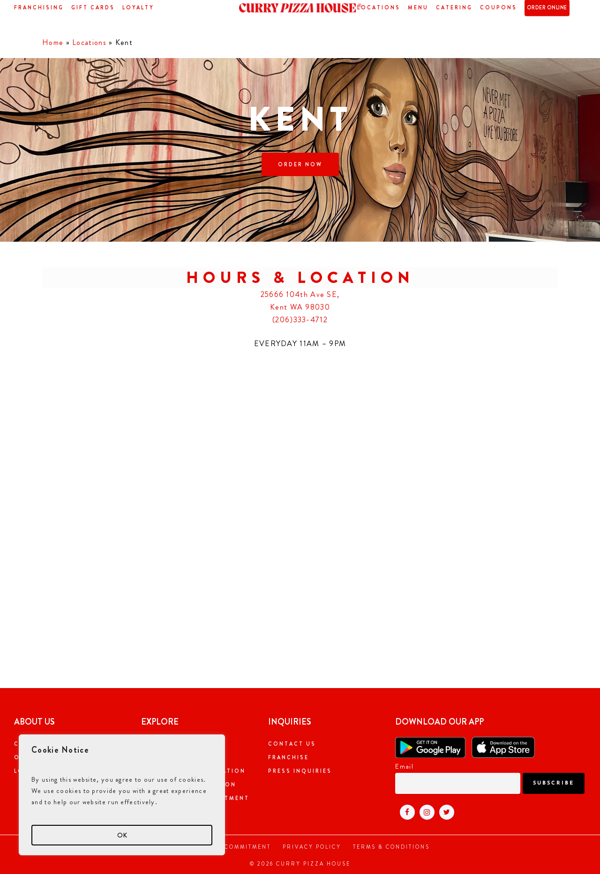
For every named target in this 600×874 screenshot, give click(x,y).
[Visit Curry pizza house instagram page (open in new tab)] (425, 811)
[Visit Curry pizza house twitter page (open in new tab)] (444, 811)
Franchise (288, 757)
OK (122, 835)
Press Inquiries (300, 771)
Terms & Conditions (391, 847)
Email (404, 766)
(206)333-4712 (300, 319)
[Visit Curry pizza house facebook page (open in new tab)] (405, 811)
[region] (122, 794)
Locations (89, 42)
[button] (300, 164)
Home (52, 42)
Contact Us (292, 744)
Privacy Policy (312, 847)
